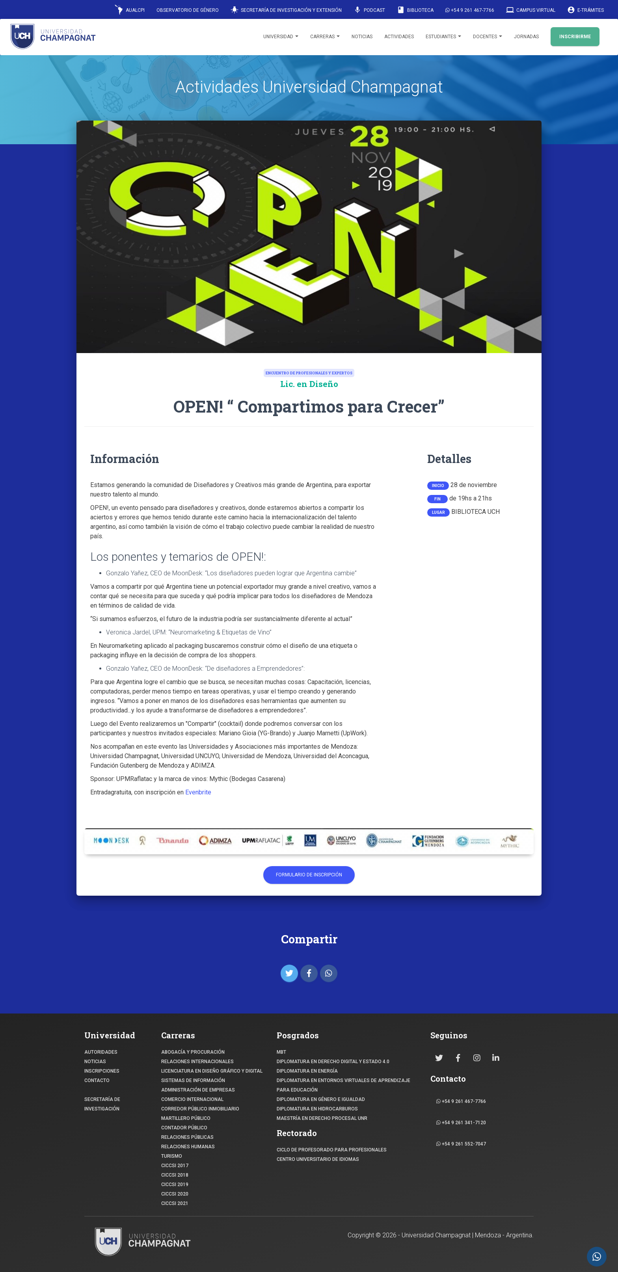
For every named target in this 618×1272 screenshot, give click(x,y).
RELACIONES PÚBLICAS (187, 1137)
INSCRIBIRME (575, 36)
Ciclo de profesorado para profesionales (332, 1150)
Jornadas (526, 36)
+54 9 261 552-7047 (461, 1144)
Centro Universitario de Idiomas (318, 1159)
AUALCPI (130, 10)
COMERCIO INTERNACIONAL (192, 1099)
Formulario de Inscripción (309, 875)
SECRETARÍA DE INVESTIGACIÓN (102, 1104)
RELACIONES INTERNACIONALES (197, 1061)
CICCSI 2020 (174, 1194)
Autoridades (100, 1052)
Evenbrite (198, 792)
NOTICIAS (95, 1061)
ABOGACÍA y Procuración (193, 1052)
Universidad (280, 36)
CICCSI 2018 (174, 1175)
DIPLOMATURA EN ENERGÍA (307, 1071)
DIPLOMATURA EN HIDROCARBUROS (317, 1109)
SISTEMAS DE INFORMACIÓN (193, 1080)
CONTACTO (97, 1080)
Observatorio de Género (187, 10)
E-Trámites (585, 10)
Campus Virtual (530, 10)
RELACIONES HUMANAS (188, 1146)
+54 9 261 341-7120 (461, 1122)
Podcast (369, 10)
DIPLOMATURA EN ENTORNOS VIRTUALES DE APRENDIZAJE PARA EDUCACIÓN (343, 1085)
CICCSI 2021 (174, 1203)
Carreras (325, 36)
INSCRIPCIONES (101, 1071)
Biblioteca (415, 10)
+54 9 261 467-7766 (469, 10)
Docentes (487, 36)
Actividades (399, 36)
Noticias (362, 36)
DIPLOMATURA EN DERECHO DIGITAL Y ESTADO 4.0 (333, 1061)
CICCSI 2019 (174, 1184)
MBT (281, 1052)
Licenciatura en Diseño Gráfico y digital (211, 1071)
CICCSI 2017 (174, 1165)
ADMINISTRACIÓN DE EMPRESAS (198, 1090)
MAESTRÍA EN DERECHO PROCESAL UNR (322, 1118)
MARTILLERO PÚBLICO (185, 1118)
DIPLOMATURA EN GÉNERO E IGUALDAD (321, 1099)
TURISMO (171, 1156)
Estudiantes (443, 36)
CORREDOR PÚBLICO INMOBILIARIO (200, 1109)
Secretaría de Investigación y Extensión (286, 10)
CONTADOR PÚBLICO (184, 1128)
